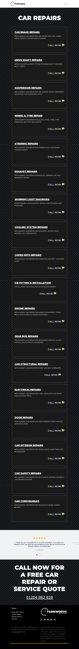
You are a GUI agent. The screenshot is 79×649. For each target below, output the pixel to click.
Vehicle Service (17, 617)
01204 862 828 (39, 597)
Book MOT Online (18, 612)
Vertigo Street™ (16, 632)
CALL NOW (54, 45)
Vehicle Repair (16, 614)
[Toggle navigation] (65, 4)
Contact (14, 619)
